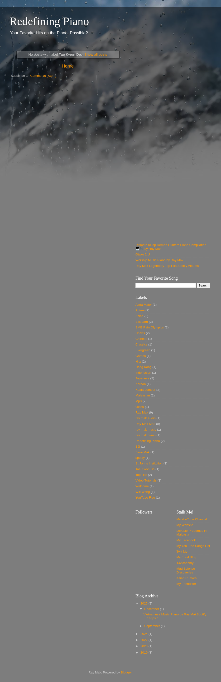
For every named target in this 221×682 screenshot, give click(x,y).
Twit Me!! (183, 551)
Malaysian (142, 395)
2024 (144, 634)
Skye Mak (142, 452)
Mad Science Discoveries (186, 570)
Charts (140, 333)
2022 (144, 640)
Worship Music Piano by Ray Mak (159, 260)
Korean (140, 384)
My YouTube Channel (192, 519)
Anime (139, 310)
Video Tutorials (146, 480)
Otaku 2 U (142, 254)
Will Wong (142, 492)
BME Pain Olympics (149, 327)
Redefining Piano (49, 21)
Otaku (139, 407)
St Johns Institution (149, 463)
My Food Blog (186, 557)
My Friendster (186, 584)
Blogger (126, 672)
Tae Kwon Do (144, 469)
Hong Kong (143, 367)
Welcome (142, 486)
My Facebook (186, 540)
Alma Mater (143, 304)
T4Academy (185, 563)
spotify (140, 457)
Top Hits (141, 475)
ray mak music (145, 429)
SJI (137, 446)
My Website (185, 525)
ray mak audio (145, 418)
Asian (139, 316)
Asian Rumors (187, 578)
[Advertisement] (44, 93)
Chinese (141, 339)
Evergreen (142, 350)
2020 (144, 646)
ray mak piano (145, 435)
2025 (144, 603)
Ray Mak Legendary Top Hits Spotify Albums (167, 266)
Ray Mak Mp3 (145, 424)
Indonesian (143, 372)
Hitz (138, 361)
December (152, 609)
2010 (144, 652)
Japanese (142, 378)
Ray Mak (141, 412)
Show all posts (95, 54)
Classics (141, 344)
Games (140, 356)
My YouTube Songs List (193, 546)
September (152, 626)
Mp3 (138, 401)
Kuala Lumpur (145, 389)
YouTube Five (145, 497)
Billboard (141, 321)
